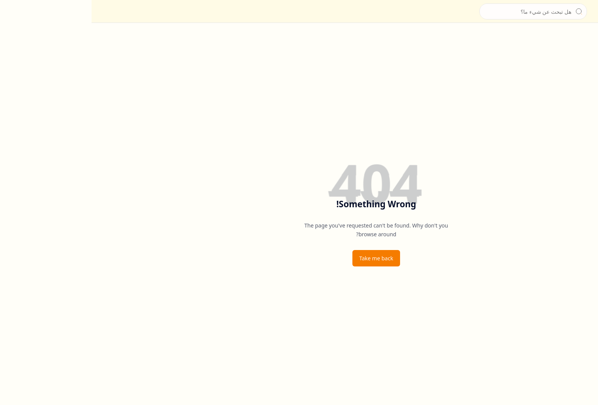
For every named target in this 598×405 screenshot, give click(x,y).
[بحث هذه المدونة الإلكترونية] (441, 11)
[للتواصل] (584, 68)
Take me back (285, 258)
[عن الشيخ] (584, 53)
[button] (584, 11)
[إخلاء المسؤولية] (584, 99)
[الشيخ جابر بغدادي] (569, 11)
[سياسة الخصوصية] (584, 84)
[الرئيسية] (584, 38)
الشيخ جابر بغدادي (535, 11)
